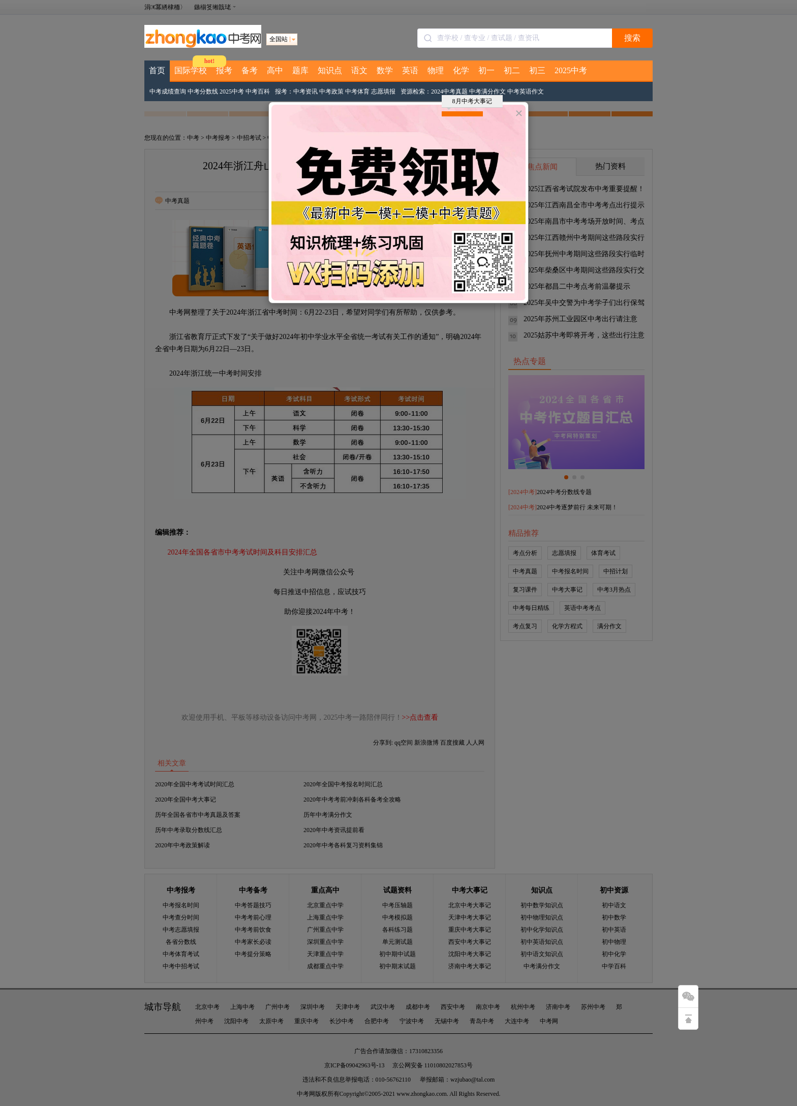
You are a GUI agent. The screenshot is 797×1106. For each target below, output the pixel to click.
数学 (385, 70)
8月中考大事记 (469, 103)
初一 (486, 70)
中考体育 (357, 91)
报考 (224, 70)
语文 (359, 70)
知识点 (330, 70)
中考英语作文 (525, 91)
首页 (157, 70)
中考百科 (258, 91)
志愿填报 (383, 91)
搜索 (632, 38)
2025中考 (571, 70)
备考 (249, 70)
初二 (512, 70)
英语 (410, 70)
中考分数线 (203, 91)
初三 (537, 70)
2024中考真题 (449, 91)
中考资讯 (305, 91)
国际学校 (190, 70)
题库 (300, 70)
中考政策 (331, 91)
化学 (461, 70)
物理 (435, 70)
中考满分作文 (487, 91)
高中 (275, 70)
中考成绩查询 (167, 91)
